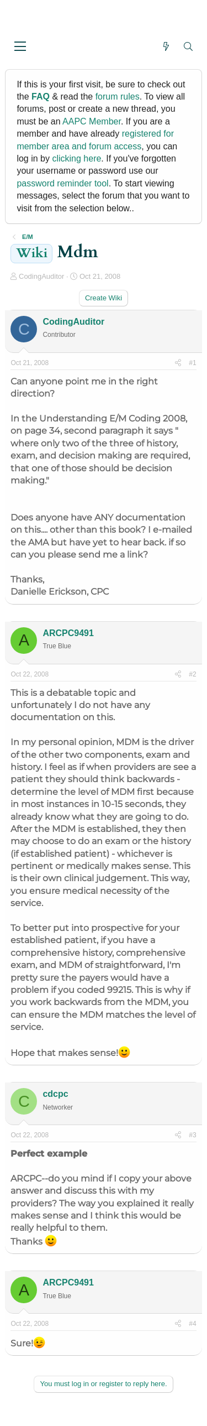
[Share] (178, 363)
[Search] (188, 47)
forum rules (117, 96)
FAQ (40, 96)
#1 (192, 363)
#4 (192, 1324)
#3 (192, 1135)
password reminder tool (62, 183)
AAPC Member (91, 121)
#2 (192, 674)
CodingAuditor (41, 276)
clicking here (76, 158)
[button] (20, 47)
